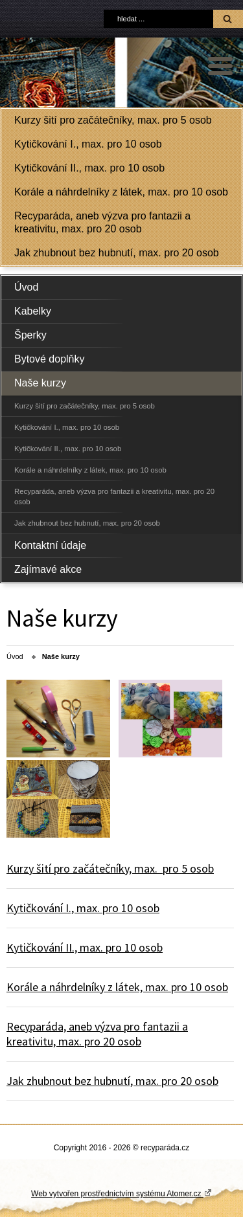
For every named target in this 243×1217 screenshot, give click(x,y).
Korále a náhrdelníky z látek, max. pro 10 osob (121, 191)
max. (145, 868)
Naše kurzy (40, 382)
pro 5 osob (185, 868)
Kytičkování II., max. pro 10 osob (89, 167)
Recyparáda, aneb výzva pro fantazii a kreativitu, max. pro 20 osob (102, 222)
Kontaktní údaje (50, 545)
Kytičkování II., (43, 947)
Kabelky (32, 311)
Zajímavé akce (48, 569)
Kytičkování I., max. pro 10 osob (88, 144)
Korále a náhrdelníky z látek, (75, 986)
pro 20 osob (111, 1041)
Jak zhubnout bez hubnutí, (70, 1080)
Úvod (26, 287)
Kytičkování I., (41, 907)
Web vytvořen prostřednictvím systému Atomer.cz (121, 1193)
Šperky (30, 335)
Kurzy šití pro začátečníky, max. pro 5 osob (113, 120)
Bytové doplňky (49, 358)
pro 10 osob (129, 907)
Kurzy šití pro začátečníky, (70, 868)
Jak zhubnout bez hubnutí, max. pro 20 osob (116, 252)
